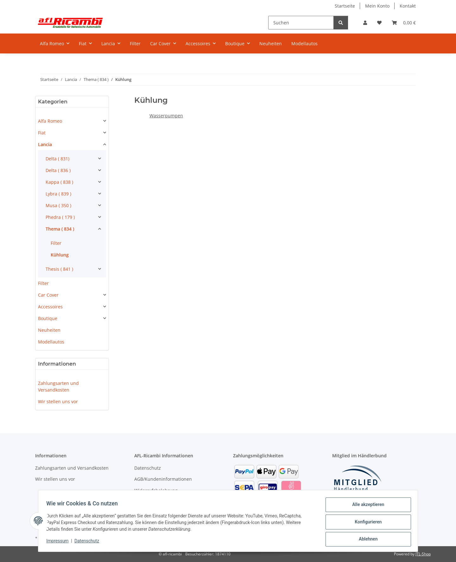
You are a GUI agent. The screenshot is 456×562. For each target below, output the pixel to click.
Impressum (59, 542)
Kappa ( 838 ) (59, 182)
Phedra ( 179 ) (60, 217)
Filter (56, 243)
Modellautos (51, 342)
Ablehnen (366, 539)
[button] (365, 23)
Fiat (42, 133)
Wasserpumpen (166, 116)
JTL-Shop (423, 554)
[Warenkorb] (404, 23)
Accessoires (50, 307)
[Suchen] (301, 22)
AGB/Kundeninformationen (163, 479)
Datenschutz (89, 542)
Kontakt (408, 6)
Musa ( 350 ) (58, 205)
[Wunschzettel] (379, 23)
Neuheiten (49, 330)
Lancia (45, 144)
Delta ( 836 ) (58, 170)
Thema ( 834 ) (60, 229)
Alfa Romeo (50, 121)
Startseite (345, 6)
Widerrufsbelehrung (156, 490)
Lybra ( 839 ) (58, 194)
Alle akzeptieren (366, 506)
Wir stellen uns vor (58, 401)
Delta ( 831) (57, 159)
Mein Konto (377, 6)
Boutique (47, 318)
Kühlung (60, 255)
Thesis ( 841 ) (59, 269)
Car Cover (48, 295)
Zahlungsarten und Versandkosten (58, 386)
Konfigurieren (365, 523)
